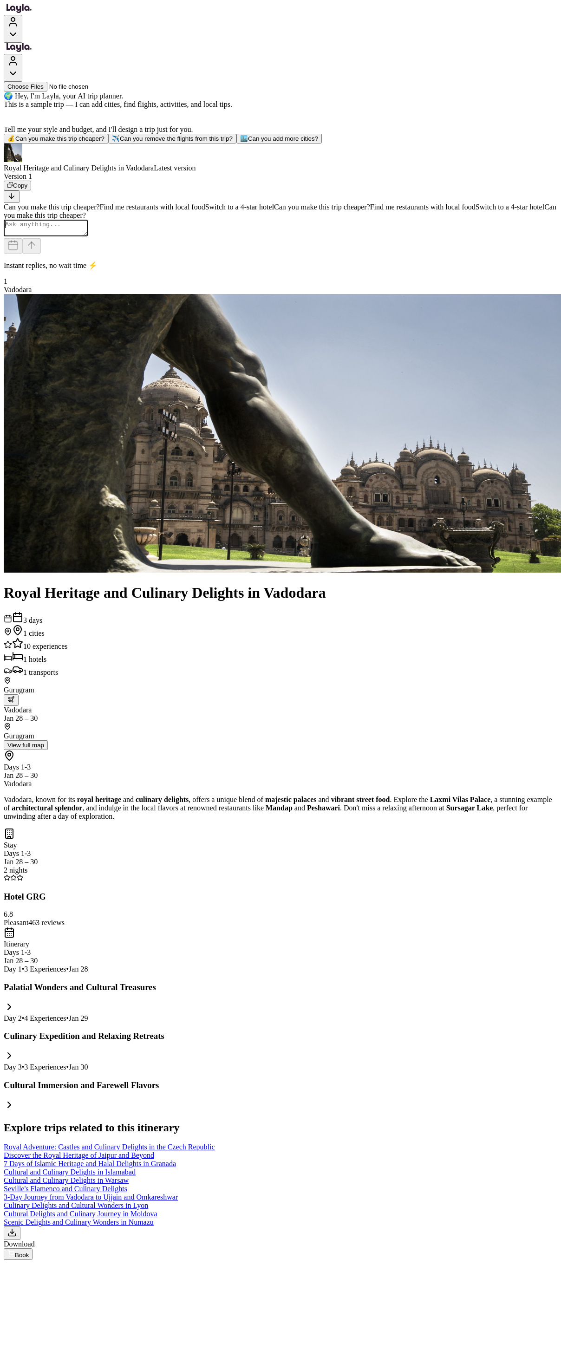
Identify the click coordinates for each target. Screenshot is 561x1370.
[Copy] (17, 185)
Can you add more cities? (279, 138)
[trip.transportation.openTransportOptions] (11, 703)
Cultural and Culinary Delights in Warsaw (66, 1183)
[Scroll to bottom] (12, 196)
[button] (280, 158)
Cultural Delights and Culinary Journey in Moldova (80, 1216)
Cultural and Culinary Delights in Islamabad (70, 1175)
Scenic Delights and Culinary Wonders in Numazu (79, 1225)
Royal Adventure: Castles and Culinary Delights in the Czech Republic (109, 1150)
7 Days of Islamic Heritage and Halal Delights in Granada (90, 1166)
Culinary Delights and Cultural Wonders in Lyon (76, 1208)
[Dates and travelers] (13, 248)
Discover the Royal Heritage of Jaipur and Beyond (79, 1158)
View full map (25, 747)
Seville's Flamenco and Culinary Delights (65, 1191)
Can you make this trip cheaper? (55, 138)
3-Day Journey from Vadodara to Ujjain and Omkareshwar (91, 1200)
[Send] (31, 248)
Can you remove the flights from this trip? (172, 138)
